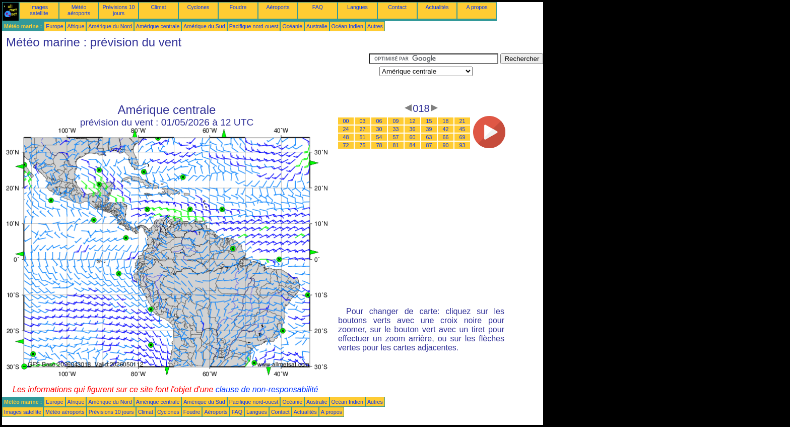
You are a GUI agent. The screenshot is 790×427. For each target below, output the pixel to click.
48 (346, 137)
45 (462, 129)
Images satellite (39, 10)
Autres (375, 26)
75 (363, 145)
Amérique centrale (157, 26)
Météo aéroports (79, 10)
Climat (158, 7)
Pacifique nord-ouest (254, 26)
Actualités (436, 7)
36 (413, 129)
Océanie (292, 26)
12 (413, 121)
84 (413, 145)
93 (462, 145)
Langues (357, 7)
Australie (316, 26)
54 (379, 137)
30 (379, 129)
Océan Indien (347, 26)
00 (346, 121)
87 (429, 145)
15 (429, 121)
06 (379, 121)
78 (379, 145)
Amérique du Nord (109, 26)
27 (363, 129)
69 (462, 137)
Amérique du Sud (204, 26)
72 (346, 145)
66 (446, 137)
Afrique (76, 26)
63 (429, 137)
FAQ (317, 7)
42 (446, 129)
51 (363, 137)
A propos (476, 7)
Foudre (238, 7)
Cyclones (198, 7)
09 (396, 121)
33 (396, 129)
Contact (397, 7)
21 (462, 121)
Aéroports (277, 7)
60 (413, 137)
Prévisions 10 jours (119, 10)
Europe (54, 26)
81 (396, 145)
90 (446, 145)
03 (363, 121)
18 (446, 121)
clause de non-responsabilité (267, 389)
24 (346, 129)
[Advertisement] (185, 76)
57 (396, 137)
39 (429, 129)
